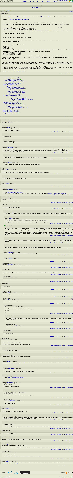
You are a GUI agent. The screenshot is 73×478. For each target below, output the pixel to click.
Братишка (7, 339)
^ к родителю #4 (59, 208)
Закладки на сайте (4, 476)
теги (56, 1)
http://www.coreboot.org (45, 16)
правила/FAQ (15, 5)
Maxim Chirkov (70, 476)
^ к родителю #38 (59, 328)
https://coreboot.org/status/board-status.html (15, 192)
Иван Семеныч (12, 77)
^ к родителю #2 (59, 179)
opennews (7, 14)
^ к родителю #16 (59, 223)
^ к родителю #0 (59, 123)
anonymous (14, 86)
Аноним (11, 84)
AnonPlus (11, 82)
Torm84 (13, 83)
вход (62, 0)
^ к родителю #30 (59, 313)
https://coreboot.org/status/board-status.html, (20, 362)
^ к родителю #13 (59, 281)
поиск (26, 5)
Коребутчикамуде (15, 80)
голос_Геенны (9, 416)
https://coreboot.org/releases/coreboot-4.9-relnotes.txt (19, 19)
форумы (5, 5)
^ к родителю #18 (59, 372)
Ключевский (16, 87)
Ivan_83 (13, 96)
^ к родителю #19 (59, 419)
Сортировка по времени (67, 116)
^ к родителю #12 (59, 303)
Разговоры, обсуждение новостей (9, 10)
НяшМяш (9, 299)
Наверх (64, 123)
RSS (67, 5)
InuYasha (11, 113)
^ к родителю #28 (59, 404)
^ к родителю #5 (59, 214)
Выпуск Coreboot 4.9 (6, 77)
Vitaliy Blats (11, 112)
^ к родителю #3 (59, 194)
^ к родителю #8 (59, 296)
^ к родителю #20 (59, 261)
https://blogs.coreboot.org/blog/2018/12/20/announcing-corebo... (18, 16)
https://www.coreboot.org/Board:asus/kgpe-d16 (10, 463)
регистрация (65, 0)
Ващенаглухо (16, 91)
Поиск (54, 1)
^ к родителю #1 (59, 131)
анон (12, 78)
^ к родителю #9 (59, 351)
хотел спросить (16, 104)
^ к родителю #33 (59, 322)
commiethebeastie (17, 81)
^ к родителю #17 (59, 387)
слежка (57, 5)
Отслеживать (70, 11)
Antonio (17, 92)
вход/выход (47, 5)
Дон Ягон (9, 162)
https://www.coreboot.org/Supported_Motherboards (57, 193)
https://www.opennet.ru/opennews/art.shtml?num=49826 (15, 71)
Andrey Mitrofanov (15, 85)
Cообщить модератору (69, 123)
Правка (55, 123)
